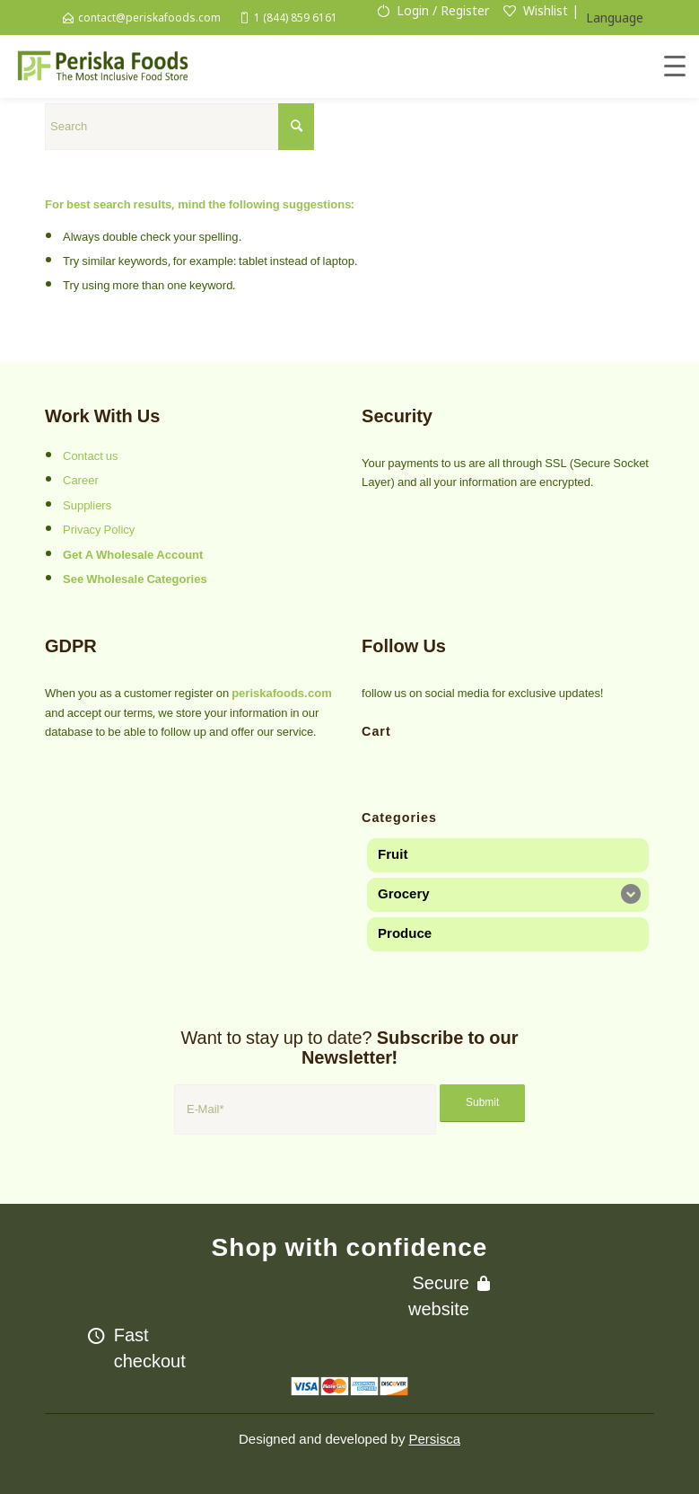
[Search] (179, 126)
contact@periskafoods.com (149, 17)
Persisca (434, 1439)
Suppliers (87, 505)
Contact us (90, 456)
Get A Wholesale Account (133, 555)
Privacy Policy (99, 530)
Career (81, 480)
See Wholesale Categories (135, 579)
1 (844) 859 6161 (295, 17)
